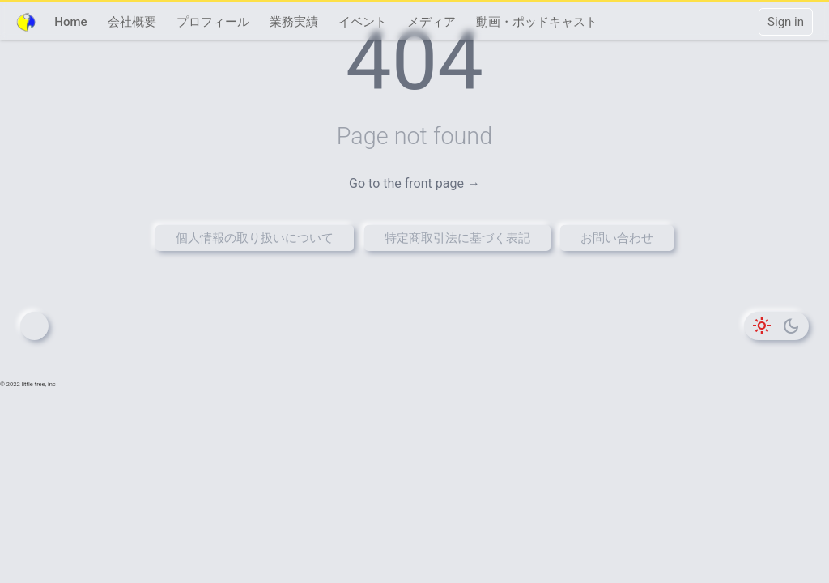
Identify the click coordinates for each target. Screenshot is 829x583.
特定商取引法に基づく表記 (457, 238)
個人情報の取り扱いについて (255, 238)
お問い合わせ (616, 238)
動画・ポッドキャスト (536, 22)
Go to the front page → (414, 183)
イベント (362, 22)
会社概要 (132, 22)
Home (70, 22)
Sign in (785, 22)
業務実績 (294, 22)
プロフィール (212, 22)
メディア (431, 22)
